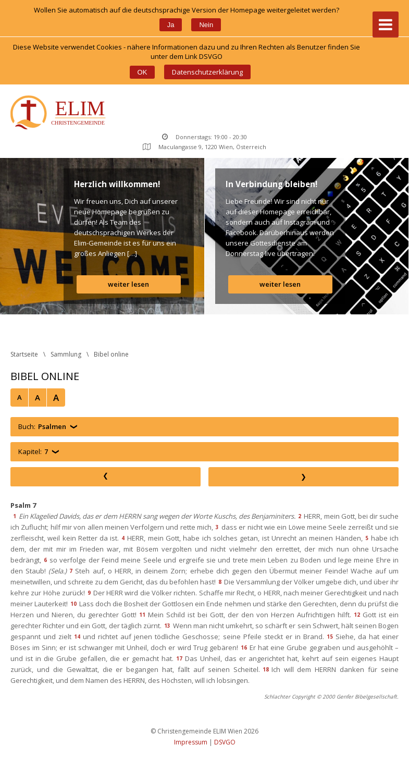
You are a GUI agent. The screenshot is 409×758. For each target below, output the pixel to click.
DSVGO (225, 742)
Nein (206, 25)
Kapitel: (33, 451)
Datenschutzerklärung (207, 72)
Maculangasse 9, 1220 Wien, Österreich (204, 147)
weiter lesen (128, 284)
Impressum (190, 742)
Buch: (42, 426)
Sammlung (66, 354)
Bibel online (111, 354)
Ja (171, 25)
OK (142, 72)
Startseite (24, 354)
